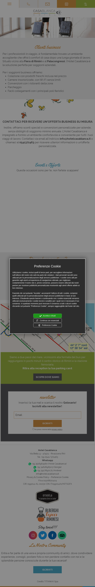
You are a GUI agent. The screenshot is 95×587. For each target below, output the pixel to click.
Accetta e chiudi (47, 316)
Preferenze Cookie (47, 325)
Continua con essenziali (47, 320)
